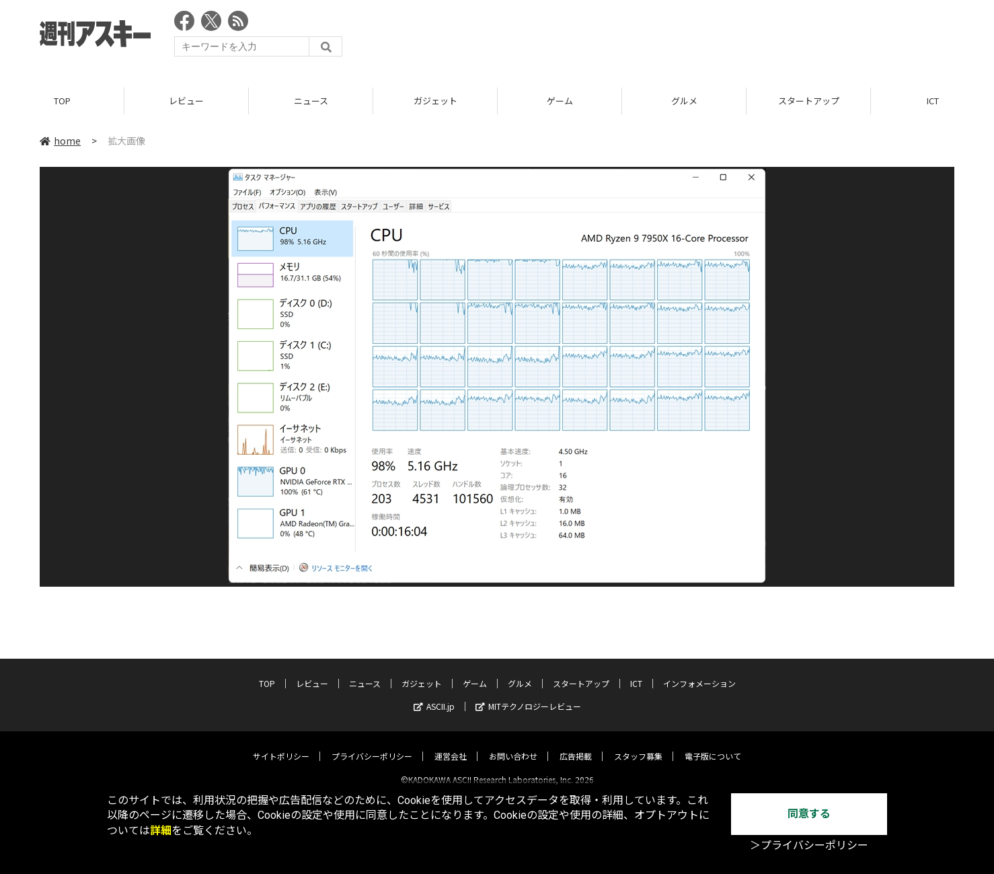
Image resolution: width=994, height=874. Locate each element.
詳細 (160, 830)
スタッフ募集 (638, 744)
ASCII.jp (434, 694)
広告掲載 (576, 744)
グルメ (684, 100)
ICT (636, 672)
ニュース (311, 100)
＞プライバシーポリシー (809, 845)
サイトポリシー (281, 744)
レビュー (186, 100)
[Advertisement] (709, 37)
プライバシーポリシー (372, 744)
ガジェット (435, 100)
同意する (809, 813)
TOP (62, 100)
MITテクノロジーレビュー (528, 694)
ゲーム (560, 100)
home (60, 140)
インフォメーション (699, 672)
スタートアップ (808, 100)
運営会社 (450, 744)
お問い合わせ (513, 744)
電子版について (713, 744)
